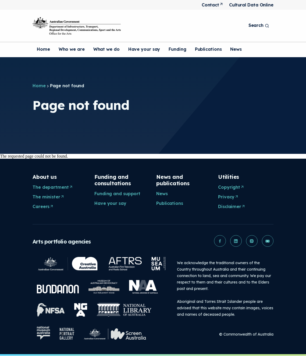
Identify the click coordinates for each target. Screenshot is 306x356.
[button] (219, 241)
